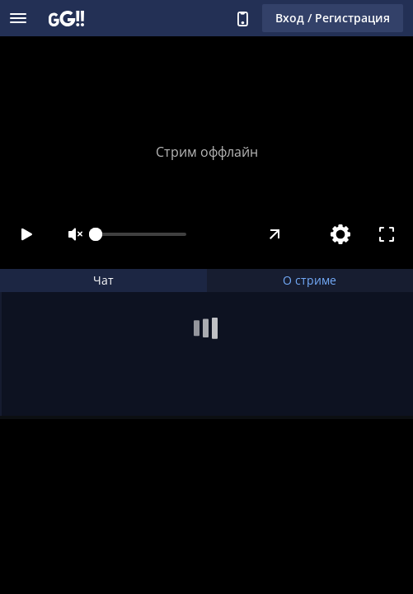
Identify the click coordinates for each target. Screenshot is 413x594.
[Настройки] (340, 234)
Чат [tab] (103, 280)
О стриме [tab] (309, 280)
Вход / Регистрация (332, 18)
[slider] (141, 234)
